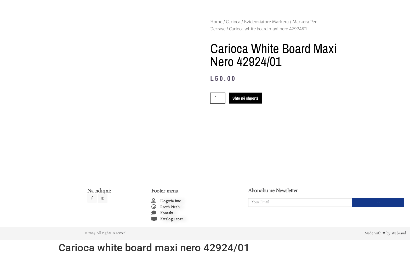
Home (216, 21)
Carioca (233, 21)
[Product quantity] (217, 98)
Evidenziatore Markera (266, 21)
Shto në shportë (245, 98)
